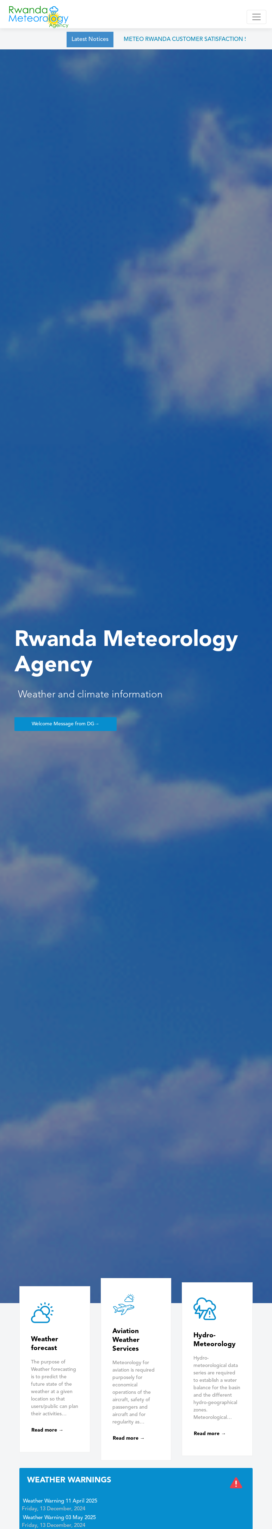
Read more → (47, 1430)
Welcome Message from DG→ (65, 723)
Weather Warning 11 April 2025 (60, 1501)
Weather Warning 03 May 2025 (59, 1518)
